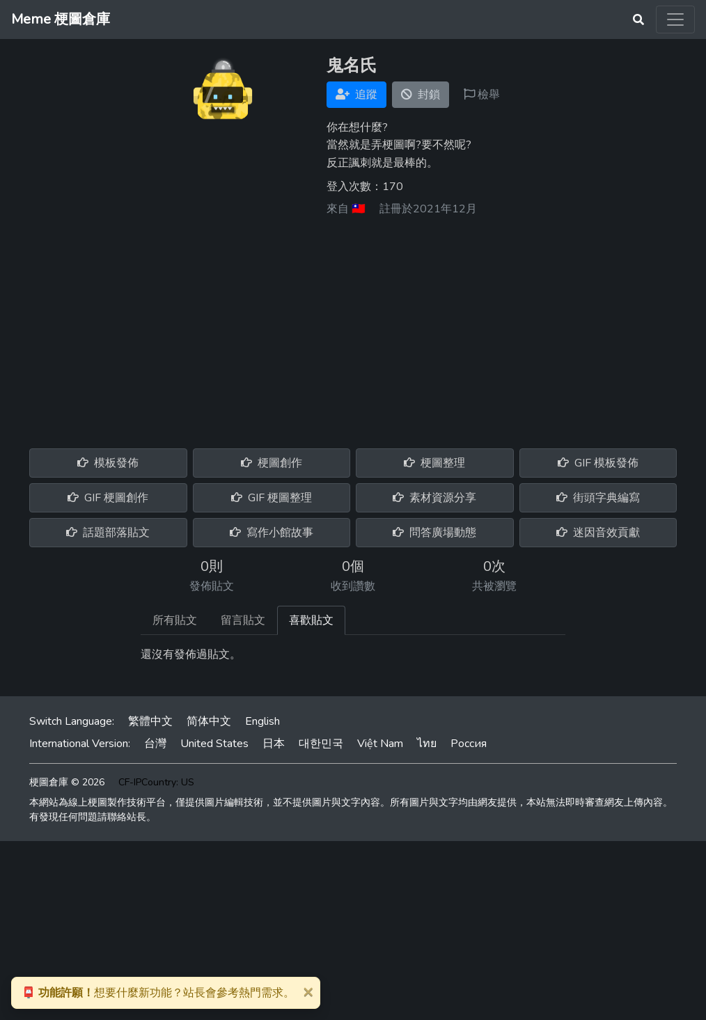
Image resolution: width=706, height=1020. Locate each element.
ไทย (427, 743)
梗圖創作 (271, 463)
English (262, 721)
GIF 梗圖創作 (108, 497)
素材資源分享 (434, 497)
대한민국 (321, 743)
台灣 (155, 743)
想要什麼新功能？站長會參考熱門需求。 (158, 993)
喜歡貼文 (311, 620)
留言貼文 (243, 620)
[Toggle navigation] (675, 19)
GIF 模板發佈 (598, 463)
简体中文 (209, 721)
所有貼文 (174, 620)
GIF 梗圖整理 (271, 497)
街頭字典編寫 (598, 497)
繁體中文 (150, 721)
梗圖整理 (434, 463)
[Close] (308, 991)
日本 (273, 743)
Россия (468, 743)
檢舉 (482, 94)
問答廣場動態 (434, 532)
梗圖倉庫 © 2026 (66, 782)
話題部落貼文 (108, 532)
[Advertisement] (353, 327)
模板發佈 (108, 463)
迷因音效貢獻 (598, 532)
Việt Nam (380, 743)
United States (214, 743)
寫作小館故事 (271, 532)
